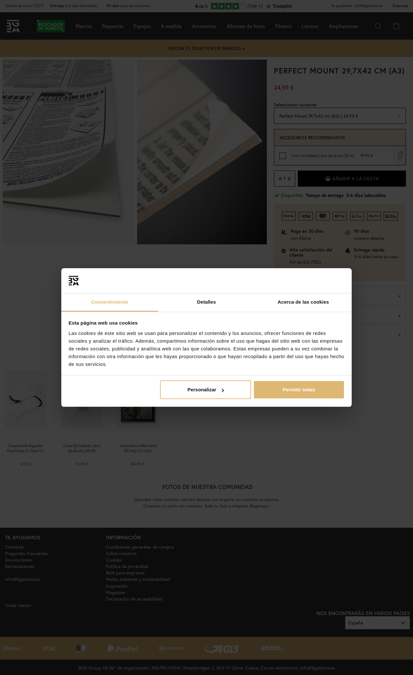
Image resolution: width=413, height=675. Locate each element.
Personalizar (205, 389)
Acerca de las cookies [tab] (303, 302)
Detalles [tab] (206, 302)
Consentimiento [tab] (109, 302)
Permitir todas (299, 389)
